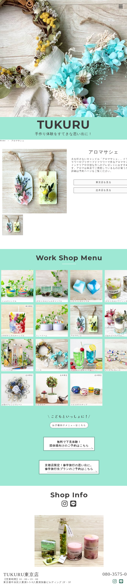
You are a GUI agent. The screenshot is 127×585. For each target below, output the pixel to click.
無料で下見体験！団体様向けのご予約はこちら (69, 443)
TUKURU (63, 125)
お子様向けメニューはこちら (69, 425)
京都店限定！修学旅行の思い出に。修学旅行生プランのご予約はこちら (69, 467)
